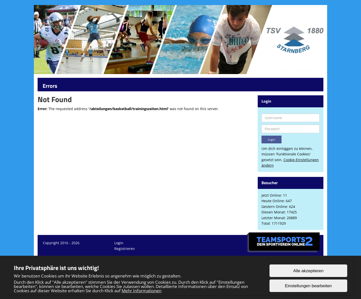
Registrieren (124, 248)
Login (118, 242)
